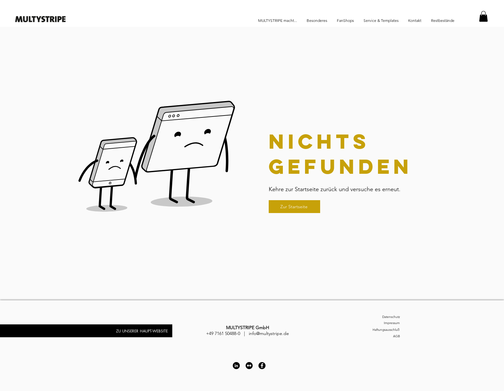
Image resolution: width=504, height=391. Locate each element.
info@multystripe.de (269, 333)
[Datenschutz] (382, 317)
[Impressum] (382, 323)
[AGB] (382, 336)
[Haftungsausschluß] (378, 329)
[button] (483, 16)
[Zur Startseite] (294, 206)
